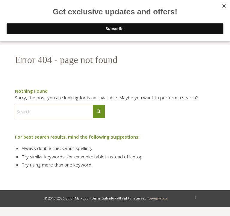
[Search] (60, 111)
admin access (158, 198)
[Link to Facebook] (195, 197)
